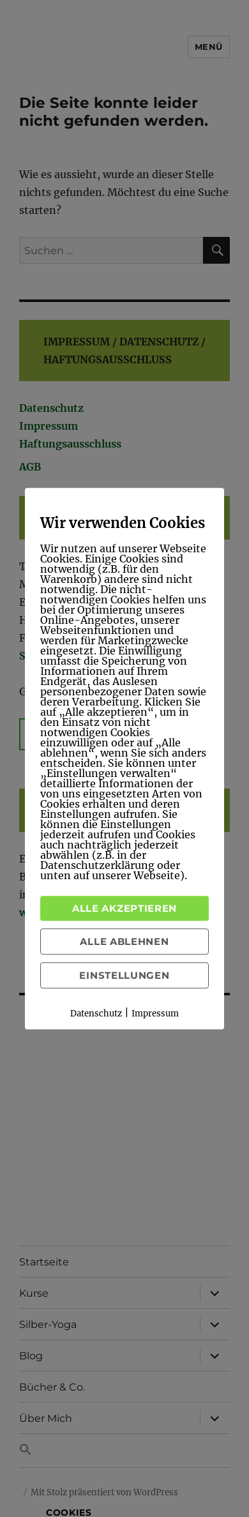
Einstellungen (124, 975)
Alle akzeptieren (124, 908)
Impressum (155, 1013)
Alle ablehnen (124, 941)
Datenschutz (96, 1013)
